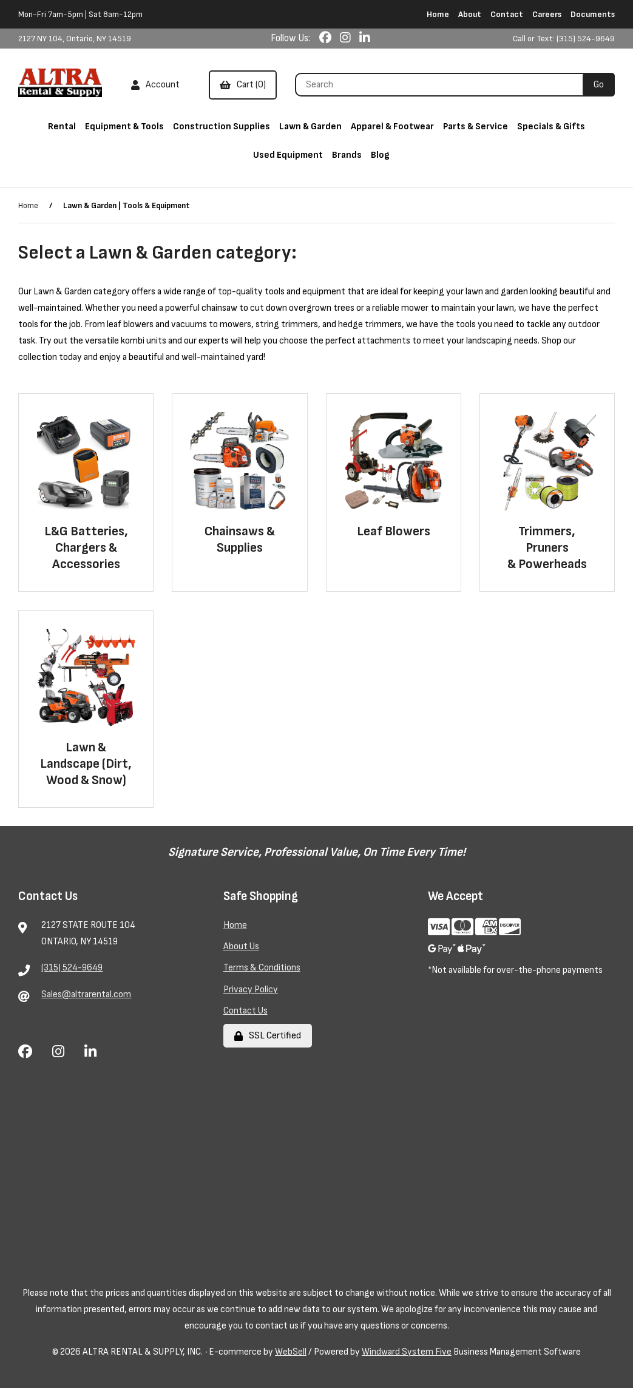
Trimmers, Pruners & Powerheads (547, 547)
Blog (380, 155)
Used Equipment (288, 155)
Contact (506, 14)
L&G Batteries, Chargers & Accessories (86, 547)
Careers (546, 14)
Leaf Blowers (393, 531)
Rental (62, 126)
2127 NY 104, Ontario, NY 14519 (74, 38)
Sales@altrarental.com (86, 994)
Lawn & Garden (310, 126)
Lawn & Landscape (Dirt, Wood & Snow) (86, 763)
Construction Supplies (221, 126)
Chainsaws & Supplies (240, 539)
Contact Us (245, 1011)
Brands (347, 155)
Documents (592, 14)
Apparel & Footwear (392, 126)
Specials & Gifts (551, 126)
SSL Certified (267, 1035)
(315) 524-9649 (72, 967)
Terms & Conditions (261, 967)
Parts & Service (475, 126)
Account (155, 84)
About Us (241, 946)
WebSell (290, 1352)
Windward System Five (407, 1352)
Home (438, 14)
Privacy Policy (250, 989)
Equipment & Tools (124, 126)
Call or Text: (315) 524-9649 (564, 38)
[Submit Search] (599, 84)
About (469, 14)
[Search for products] (443, 84)
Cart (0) (243, 84)
